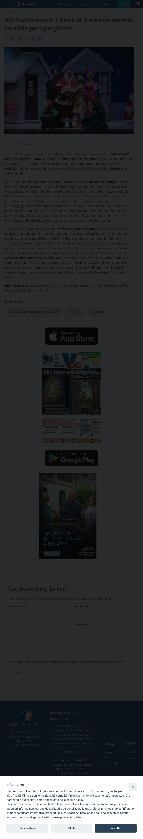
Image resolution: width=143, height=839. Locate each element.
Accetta (115, 828)
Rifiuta (71, 828)
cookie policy (59, 817)
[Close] (133, 787)
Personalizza (27, 828)
